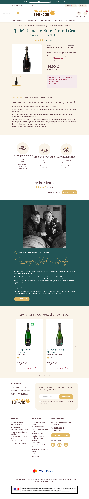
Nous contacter (6, 6)
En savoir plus (58, 58)
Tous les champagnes (18, 443)
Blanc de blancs (16, 425)
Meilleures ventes (17, 422)
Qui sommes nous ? (27, 6)
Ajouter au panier (29, 368)
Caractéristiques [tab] (31, 98)
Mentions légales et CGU (40, 427)
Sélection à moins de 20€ (19, 441)
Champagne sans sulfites (19, 430)
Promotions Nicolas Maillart (40, 2)
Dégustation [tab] (46, 98)
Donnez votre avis (69, 192)
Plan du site (35, 456)
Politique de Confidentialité (36, 441)
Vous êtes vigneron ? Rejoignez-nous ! (38, 437)
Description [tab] (17, 98)
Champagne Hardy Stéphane (44, 35)
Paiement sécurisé (38, 434)
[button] (39, 375)
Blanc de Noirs (15, 427)
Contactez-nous (37, 454)
